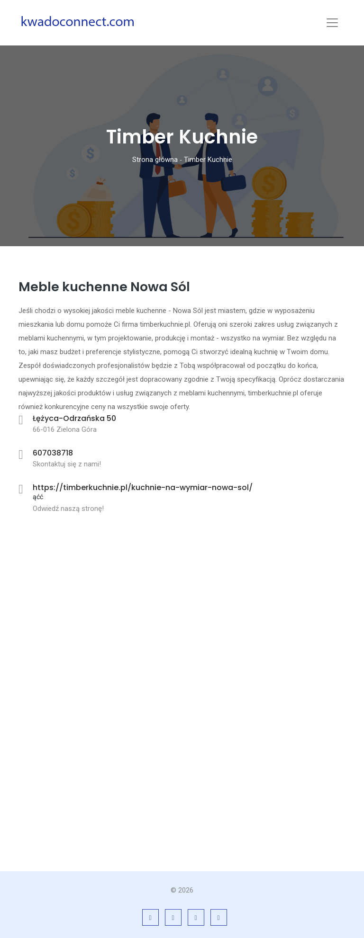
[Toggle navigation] (332, 22)
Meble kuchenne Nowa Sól (104, 286)
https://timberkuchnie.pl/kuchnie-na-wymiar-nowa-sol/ (143, 487)
